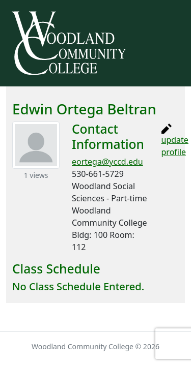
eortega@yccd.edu (107, 161)
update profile (174, 141)
